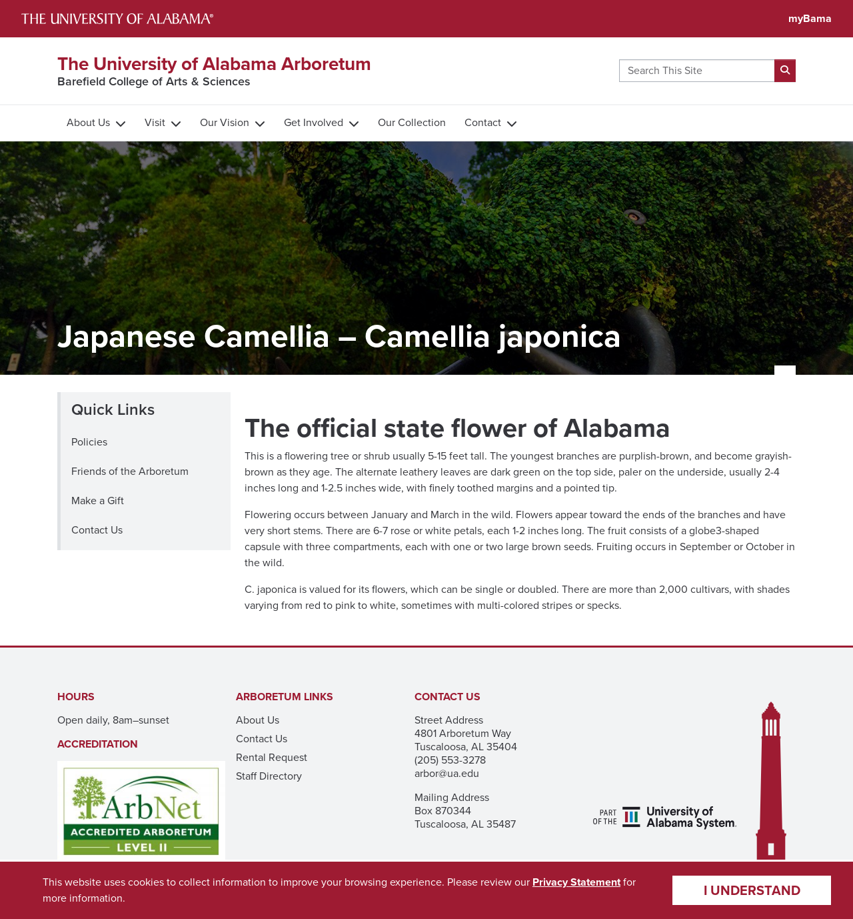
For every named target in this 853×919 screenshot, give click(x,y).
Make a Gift (97, 500)
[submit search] (785, 70)
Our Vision (224, 122)
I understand (752, 890)
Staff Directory (269, 776)
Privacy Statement (576, 882)
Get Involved (313, 122)
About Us (88, 122)
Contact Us (97, 530)
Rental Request (271, 757)
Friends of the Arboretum (130, 471)
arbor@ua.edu (447, 773)
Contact (482, 122)
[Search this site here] (697, 70)
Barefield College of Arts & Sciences (154, 81)
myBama (810, 18)
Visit (155, 122)
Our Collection (412, 122)
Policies (89, 441)
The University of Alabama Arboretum (214, 63)
